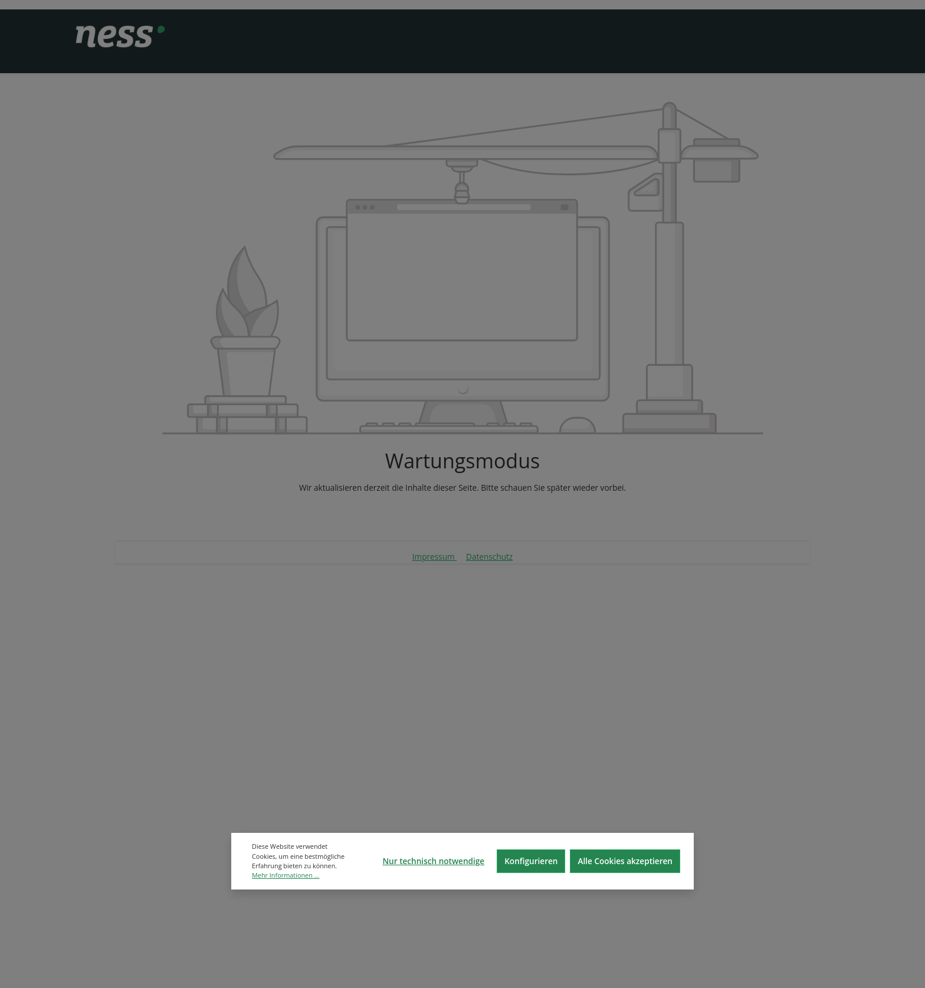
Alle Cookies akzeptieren (625, 860)
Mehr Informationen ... (285, 875)
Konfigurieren (530, 860)
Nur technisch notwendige (433, 860)
